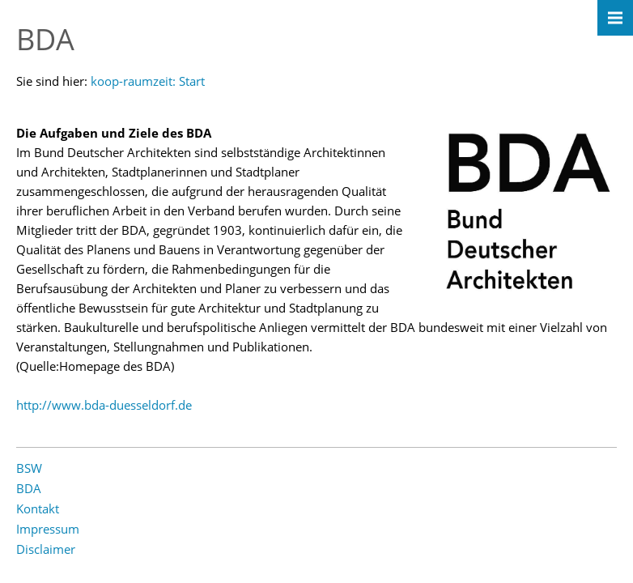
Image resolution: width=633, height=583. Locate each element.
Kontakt (37, 508)
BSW (29, 468)
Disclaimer (45, 549)
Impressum (47, 529)
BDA (28, 488)
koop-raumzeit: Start (148, 81)
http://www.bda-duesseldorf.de (104, 405)
